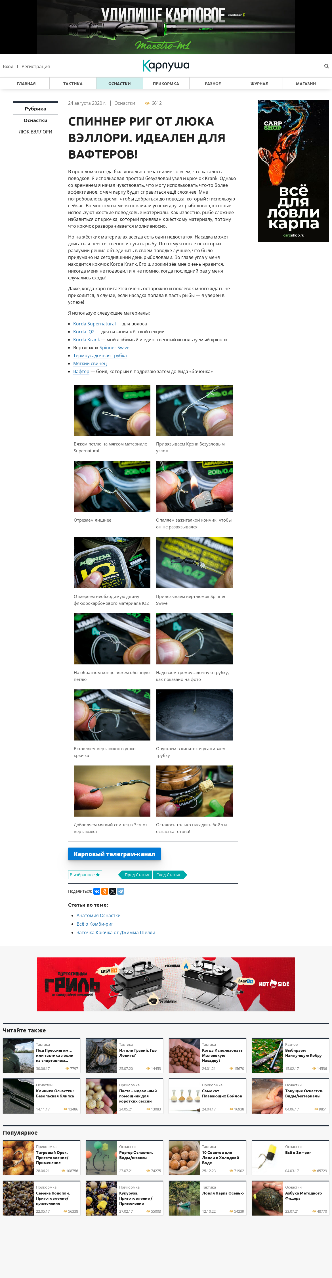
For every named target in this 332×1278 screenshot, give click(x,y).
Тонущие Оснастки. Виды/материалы (304, 1093)
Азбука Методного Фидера (303, 1195)
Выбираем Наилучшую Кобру (303, 1053)
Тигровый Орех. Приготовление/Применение (52, 1157)
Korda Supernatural (94, 324)
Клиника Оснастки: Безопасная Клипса (55, 1093)
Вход (8, 66)
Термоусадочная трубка (100, 355)
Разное (213, 83)
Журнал (259, 83)
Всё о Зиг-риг (298, 1152)
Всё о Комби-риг (95, 924)
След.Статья (168, 874)
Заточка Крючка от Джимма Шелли (116, 932)
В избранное (85, 874)
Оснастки (119, 83)
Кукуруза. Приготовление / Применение (135, 1198)
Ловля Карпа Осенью (223, 1193)
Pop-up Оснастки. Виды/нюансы (136, 1155)
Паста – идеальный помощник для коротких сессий (138, 1096)
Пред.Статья (137, 874)
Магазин (306, 83)
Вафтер (81, 371)
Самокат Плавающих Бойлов (222, 1093)
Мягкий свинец (90, 363)
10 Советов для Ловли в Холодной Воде (220, 1157)
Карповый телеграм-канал (114, 854)
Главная (26, 83)
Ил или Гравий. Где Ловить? (138, 1053)
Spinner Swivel (115, 347)
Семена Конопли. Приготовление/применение (53, 1198)
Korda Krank (86, 339)
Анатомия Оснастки (99, 915)
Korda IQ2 (83, 332)
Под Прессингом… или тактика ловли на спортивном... (54, 1055)
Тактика (73, 83)
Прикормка (166, 83)
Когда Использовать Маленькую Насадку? (222, 1055)
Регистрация (36, 66)
